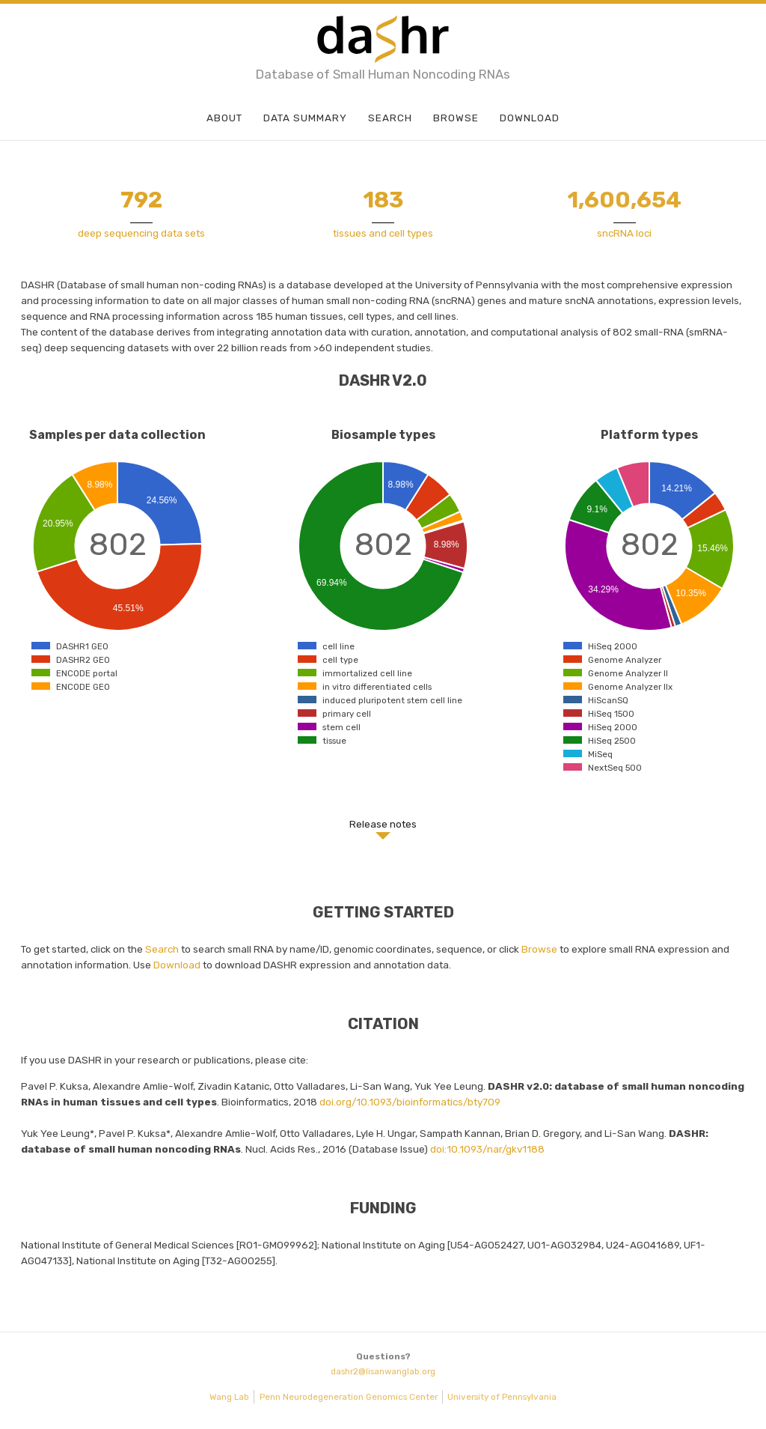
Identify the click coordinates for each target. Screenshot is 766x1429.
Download (530, 118)
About (224, 118)
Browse (456, 118)
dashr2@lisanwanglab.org (383, 1371)
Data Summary (305, 118)
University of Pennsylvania (502, 1397)
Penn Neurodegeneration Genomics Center (349, 1397)
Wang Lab (229, 1397)
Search (390, 118)
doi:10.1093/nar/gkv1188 (487, 1149)
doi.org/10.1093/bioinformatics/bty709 (409, 1102)
